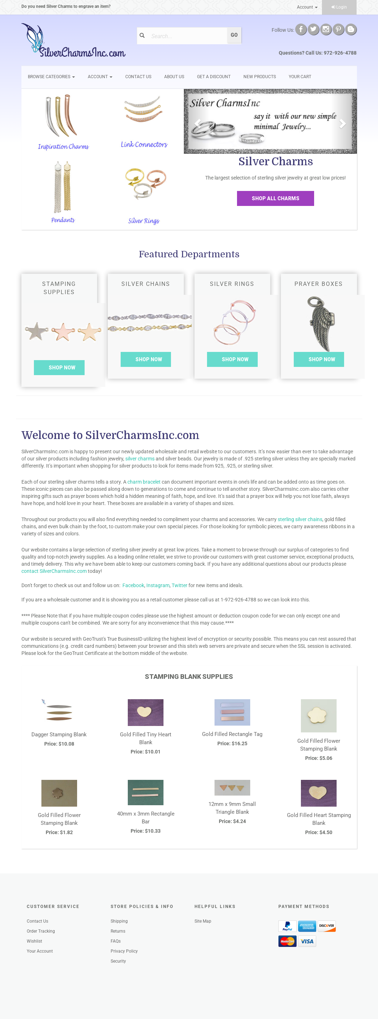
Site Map (203, 921)
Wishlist (34, 941)
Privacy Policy (124, 951)
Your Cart (300, 76)
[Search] (187, 36)
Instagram (158, 585)
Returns (118, 931)
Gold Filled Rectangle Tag (232, 734)
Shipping (119, 921)
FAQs (116, 941)
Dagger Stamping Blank (59, 734)
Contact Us (138, 76)
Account (307, 7)
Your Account (40, 951)
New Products (259, 76)
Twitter (179, 585)
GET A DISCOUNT (214, 76)
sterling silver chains (300, 519)
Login (339, 7)
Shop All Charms (275, 198)
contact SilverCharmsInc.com (54, 571)
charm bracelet (144, 482)
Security (118, 961)
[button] (197, 121)
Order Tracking (41, 931)
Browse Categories (51, 76)
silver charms (140, 458)
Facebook (133, 585)
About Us (174, 76)
